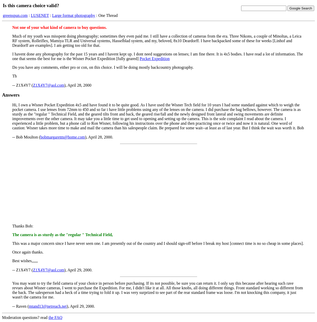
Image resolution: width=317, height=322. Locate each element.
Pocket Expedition (154, 58)
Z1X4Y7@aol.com (48, 85)
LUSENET (40, 15)
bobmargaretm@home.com (62, 137)
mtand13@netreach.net (48, 306)
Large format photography (73, 15)
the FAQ (55, 317)
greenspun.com (15, 15)
